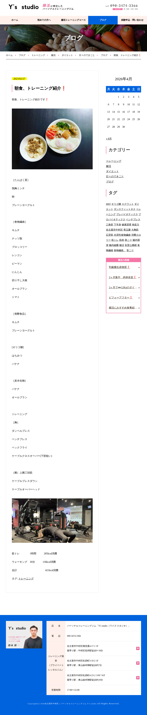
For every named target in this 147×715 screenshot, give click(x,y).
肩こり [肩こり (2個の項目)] (128, 240)
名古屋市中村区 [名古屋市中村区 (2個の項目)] (114, 229)
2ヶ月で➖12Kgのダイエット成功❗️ (125, 287)
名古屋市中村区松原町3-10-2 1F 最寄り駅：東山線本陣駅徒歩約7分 (84, 663)
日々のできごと (87, 55)
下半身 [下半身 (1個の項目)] (117, 224)
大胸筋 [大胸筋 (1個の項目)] (135, 229)
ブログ (103, 20)
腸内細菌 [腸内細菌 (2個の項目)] (114, 245)
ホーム (14, 20)
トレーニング (38, 55)
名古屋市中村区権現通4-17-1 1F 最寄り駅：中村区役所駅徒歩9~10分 (85, 648)
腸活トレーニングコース (73, 20)
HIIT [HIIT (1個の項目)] (108, 204)
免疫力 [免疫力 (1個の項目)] (135, 224)
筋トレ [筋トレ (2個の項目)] (115, 240)
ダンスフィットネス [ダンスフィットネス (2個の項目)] (124, 209)
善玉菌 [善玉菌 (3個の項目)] (127, 229)
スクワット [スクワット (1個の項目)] (128, 204)
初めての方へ (44, 20)
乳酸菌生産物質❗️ (119, 267)
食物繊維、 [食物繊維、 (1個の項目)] (120, 250)
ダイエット (67, 55)
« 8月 (109, 138)
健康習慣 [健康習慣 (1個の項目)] (126, 224)
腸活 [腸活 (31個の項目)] (121, 245)
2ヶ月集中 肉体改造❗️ (122, 277)
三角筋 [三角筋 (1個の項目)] (109, 224)
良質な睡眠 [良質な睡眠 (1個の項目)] (131, 245)
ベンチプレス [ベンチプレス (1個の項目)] (133, 219)
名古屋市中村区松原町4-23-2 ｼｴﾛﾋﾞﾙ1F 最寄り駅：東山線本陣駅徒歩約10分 (86, 677)
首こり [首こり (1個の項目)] (130, 250)
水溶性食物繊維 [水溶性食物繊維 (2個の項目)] (122, 234)
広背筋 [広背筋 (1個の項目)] (109, 234)
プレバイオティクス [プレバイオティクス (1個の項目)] (127, 214)
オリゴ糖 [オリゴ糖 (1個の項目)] (116, 204)
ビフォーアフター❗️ (121, 297)
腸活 (53, 55)
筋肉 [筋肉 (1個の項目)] (121, 240)
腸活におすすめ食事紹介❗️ (124, 307)
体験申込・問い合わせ (132, 20)
